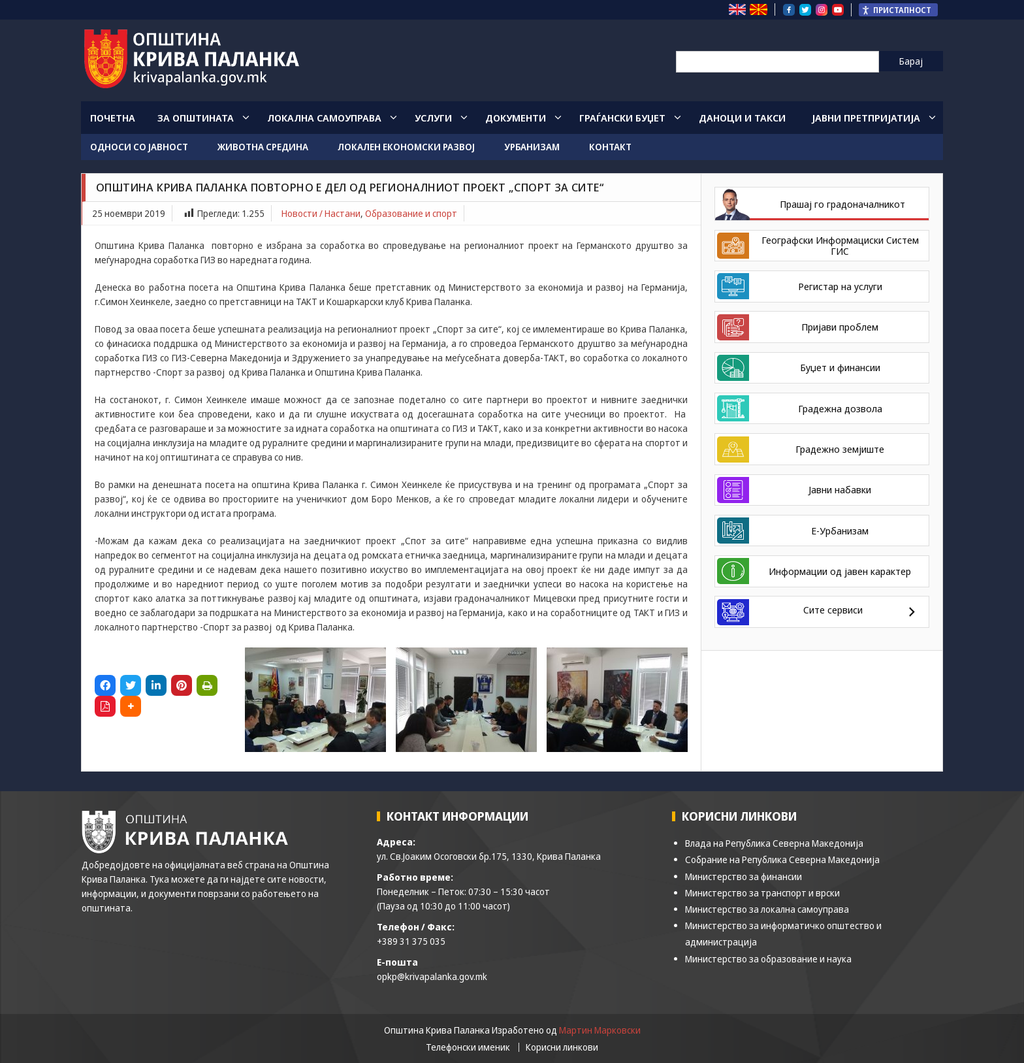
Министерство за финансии (743, 876)
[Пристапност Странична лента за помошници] (898, 9)
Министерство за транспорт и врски (762, 893)
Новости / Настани (320, 213)
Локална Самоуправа (324, 117)
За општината (195, 117)
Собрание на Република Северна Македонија (782, 859)
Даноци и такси (742, 117)
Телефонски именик (468, 1047)
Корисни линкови (562, 1047)
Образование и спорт (411, 213)
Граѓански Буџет (622, 117)
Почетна (112, 117)
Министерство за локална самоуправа (767, 909)
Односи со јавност (139, 146)
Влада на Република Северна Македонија (774, 843)
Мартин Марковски (600, 1030)
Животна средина (262, 146)
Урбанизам (532, 146)
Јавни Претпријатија (866, 117)
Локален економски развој (406, 146)
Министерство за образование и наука (768, 959)
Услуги (433, 117)
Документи (515, 117)
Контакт (610, 146)
